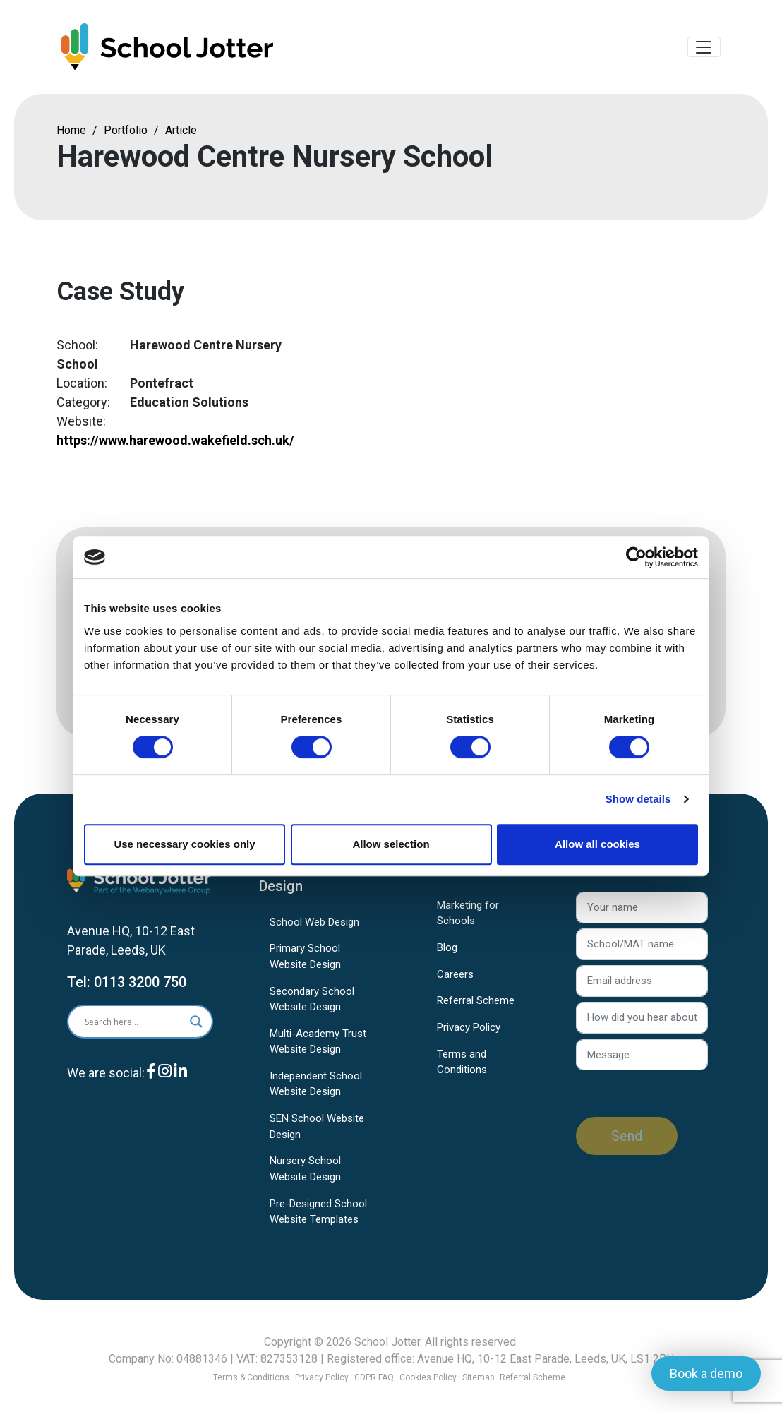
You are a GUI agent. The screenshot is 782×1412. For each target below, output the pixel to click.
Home (71, 132)
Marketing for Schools (468, 915)
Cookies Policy (428, 1377)
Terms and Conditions (462, 1064)
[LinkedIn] (180, 1084)
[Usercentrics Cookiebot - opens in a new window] (636, 557)
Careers (455, 976)
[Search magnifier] (196, 1024)
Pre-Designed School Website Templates (318, 1213)
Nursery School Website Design (305, 1170)
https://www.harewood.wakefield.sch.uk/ (175, 442)
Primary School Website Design (305, 958)
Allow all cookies (597, 844)
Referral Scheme (476, 1002)
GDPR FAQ (374, 1377)
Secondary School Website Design (312, 1001)
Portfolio (126, 132)
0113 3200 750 (140, 984)
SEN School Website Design (317, 1128)
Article (181, 132)
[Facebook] (151, 1084)
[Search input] (129, 1024)
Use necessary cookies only (184, 844)
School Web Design (314, 924)
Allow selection (390, 844)
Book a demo (706, 1373)
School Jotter (387, 1341)
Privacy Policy (468, 1029)
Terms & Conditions (251, 1377)
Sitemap (478, 1377)
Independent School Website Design (316, 1086)
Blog (447, 949)
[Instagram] (165, 1084)
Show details (638, 799)
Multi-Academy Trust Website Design (318, 1043)
